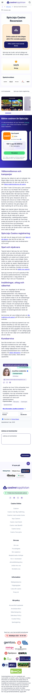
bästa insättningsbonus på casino (15, 184)
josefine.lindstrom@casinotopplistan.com (15, 379)
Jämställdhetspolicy (16, 562)
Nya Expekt (15, 133)
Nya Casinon (16, 518)
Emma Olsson (15, 419)
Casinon (16, 508)
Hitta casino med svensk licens (16, 45)
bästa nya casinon (23, 269)
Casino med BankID (16, 525)
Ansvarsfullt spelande (16, 605)
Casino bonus (16, 529)
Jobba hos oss (16, 565)
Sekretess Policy (16, 615)
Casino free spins (16, 532)
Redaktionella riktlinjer (16, 555)
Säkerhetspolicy (16, 612)
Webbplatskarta (16, 582)
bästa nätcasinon (14, 352)
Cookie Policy (16, 619)
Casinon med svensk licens (16, 515)
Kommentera (25, 455)
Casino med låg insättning (16, 512)
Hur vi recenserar (16, 559)
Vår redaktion (16, 552)
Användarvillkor (16, 609)
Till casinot (14, 153)
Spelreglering (16, 622)
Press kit (16, 592)
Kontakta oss (16, 569)
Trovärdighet (16, 548)
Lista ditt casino (16, 589)
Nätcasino (8, 6)
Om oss (16, 545)
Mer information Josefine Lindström (14, 408)
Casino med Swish (16, 522)
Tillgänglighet (16, 585)
